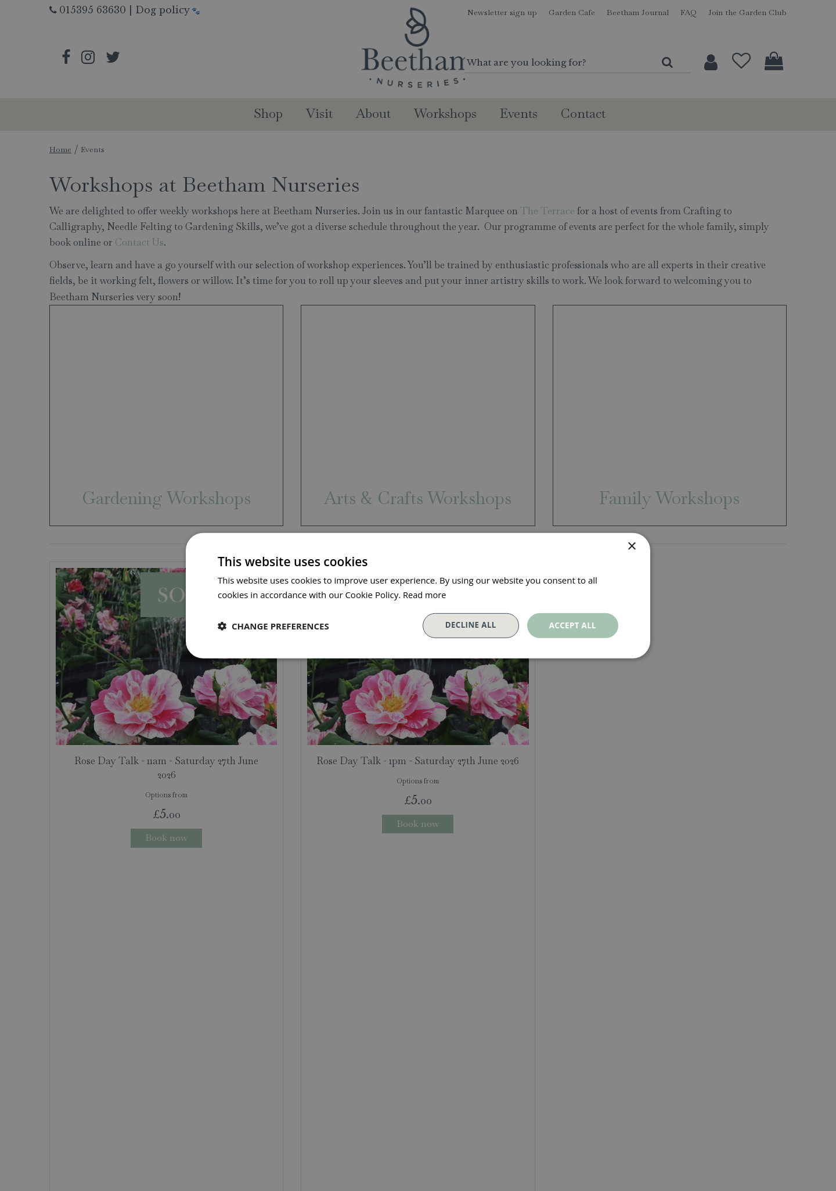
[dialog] (418, 595)
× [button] (631, 545)
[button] (273, 625)
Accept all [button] (571, 625)
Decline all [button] (466, 625)
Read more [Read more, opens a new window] (425, 593)
